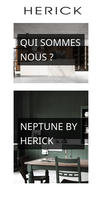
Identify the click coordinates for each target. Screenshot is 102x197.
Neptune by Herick (48, 133)
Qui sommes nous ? (50, 49)
